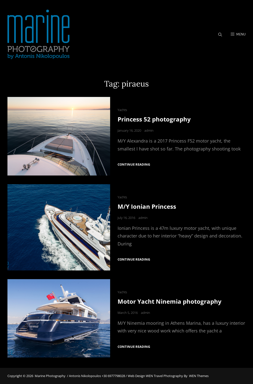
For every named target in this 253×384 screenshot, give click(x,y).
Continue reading (134, 164)
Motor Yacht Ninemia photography (169, 301)
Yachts (122, 110)
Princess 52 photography (154, 119)
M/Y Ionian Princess (147, 206)
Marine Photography (50, 376)
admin (149, 130)
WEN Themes (199, 376)
